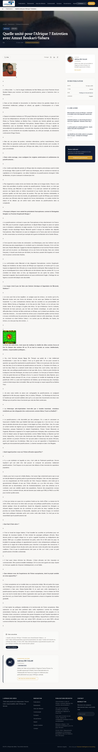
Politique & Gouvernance (32, 42)
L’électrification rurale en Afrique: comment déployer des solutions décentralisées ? (64, 703)
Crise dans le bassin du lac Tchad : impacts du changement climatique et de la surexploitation (64, 718)
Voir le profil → (78, 70)
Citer (6, 57)
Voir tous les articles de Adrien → (27, 678)
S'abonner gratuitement (80, 157)
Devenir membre (38, 725)
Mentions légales (62, 746)
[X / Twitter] (50, 57)
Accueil (5, 24)
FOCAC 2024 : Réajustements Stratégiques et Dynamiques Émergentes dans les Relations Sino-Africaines (64, 733)
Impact (35, 722)
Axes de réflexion (40, 3)
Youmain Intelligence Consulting (86, 746)
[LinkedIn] (54, 57)
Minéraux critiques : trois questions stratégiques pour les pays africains (64, 725)
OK (80, 718)
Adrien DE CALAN (10, 42)
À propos (59, 3)
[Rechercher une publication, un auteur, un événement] (79, 3)
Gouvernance (67, 3)
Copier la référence (12, 647)
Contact (36, 728)
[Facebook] (57, 57)
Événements (30, 3)
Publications (22, 3)
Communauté (51, 3)
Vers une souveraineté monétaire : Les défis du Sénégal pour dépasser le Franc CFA (63, 710)
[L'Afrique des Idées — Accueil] (9, 3)
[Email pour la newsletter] (85, 714)
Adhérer (91, 3)
